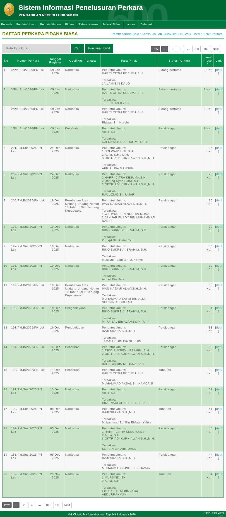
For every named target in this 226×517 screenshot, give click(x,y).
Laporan (131, 24)
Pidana (69, 24)
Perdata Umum (26, 24)
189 (206, 49)
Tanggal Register (55, 60)
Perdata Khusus (50, 24)
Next (216, 49)
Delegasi (146, 24)
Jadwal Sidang (112, 24)
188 (196, 49)
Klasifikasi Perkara (82, 60)
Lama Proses (207, 61)
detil (219, 70)
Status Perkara (179, 60)
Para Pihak (129, 60)
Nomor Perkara (28, 60)
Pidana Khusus (88, 24)
